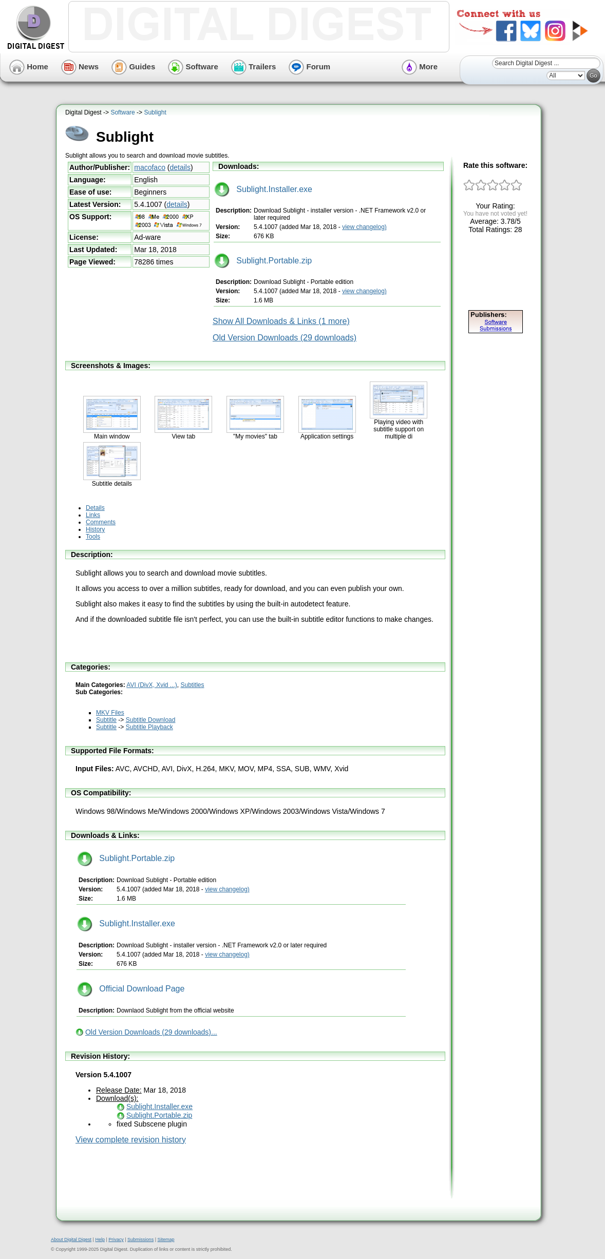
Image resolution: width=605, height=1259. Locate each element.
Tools (93, 536)
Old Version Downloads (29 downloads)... (151, 1032)
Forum (309, 66)
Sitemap (165, 1239)
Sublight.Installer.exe (263, 189)
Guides (133, 66)
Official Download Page (130, 988)
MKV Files (110, 712)
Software (193, 66)
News (80, 66)
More (420, 66)
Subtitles (192, 685)
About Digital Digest (71, 1239)
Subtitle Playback (149, 727)
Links (93, 515)
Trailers (253, 66)
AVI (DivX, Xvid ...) (151, 685)
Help (100, 1239)
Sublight (155, 112)
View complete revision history (130, 1139)
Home (28, 66)
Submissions (140, 1239)
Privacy (116, 1239)
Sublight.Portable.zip (263, 260)
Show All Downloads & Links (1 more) (281, 321)
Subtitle (106, 719)
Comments (101, 522)
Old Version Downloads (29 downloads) (284, 337)
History (95, 529)
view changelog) (364, 227)
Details (95, 507)
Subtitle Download (151, 719)
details (180, 167)
